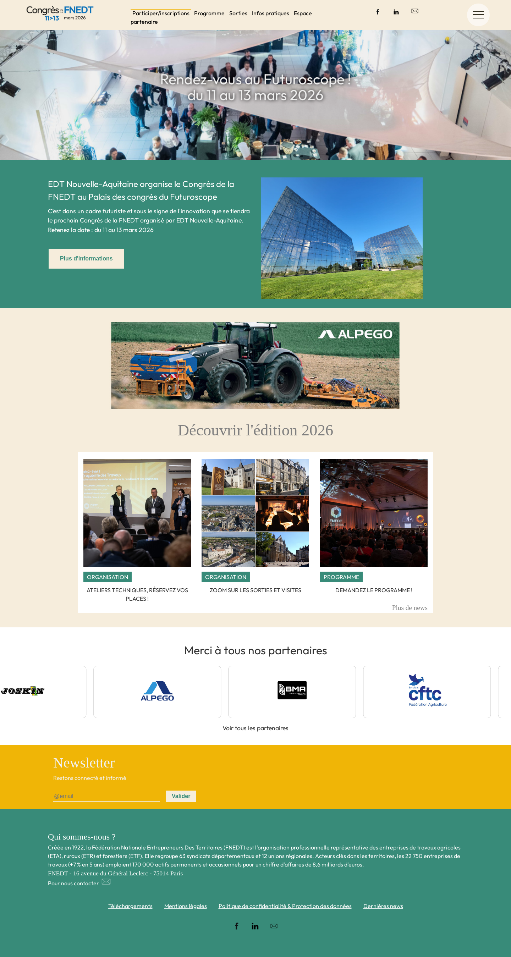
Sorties (238, 13)
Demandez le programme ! (373, 590)
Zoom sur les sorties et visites (255, 590)
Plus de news (410, 607)
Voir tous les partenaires (255, 728)
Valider (181, 796)
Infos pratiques (270, 13)
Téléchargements (130, 905)
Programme (209, 13)
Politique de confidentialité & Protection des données (285, 905)
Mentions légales (185, 905)
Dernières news (383, 905)
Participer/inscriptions (160, 13)
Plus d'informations (86, 258)
